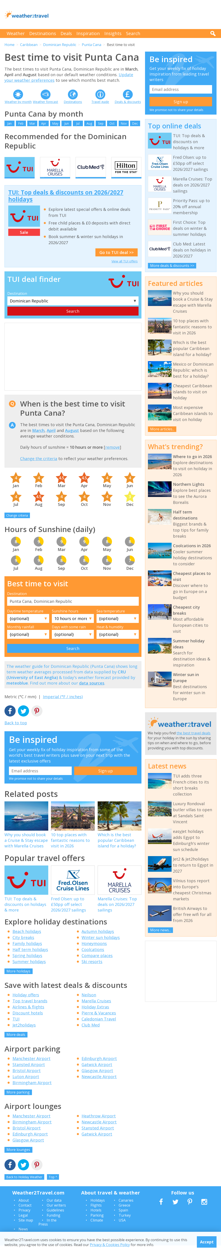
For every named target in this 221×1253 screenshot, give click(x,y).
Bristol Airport (27, 1078)
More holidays (18, 978)
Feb (20, 123)
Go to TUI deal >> (116, 260)
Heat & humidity (110, 634)
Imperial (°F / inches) (63, 704)
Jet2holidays (24, 1032)
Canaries (126, 1207)
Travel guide (100, 102)
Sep (100, 123)
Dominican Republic (59, 44)
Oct (112, 123)
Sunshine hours (65, 618)
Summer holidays (29, 969)
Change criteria (17, 523)
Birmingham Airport (32, 1090)
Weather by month (18, 102)
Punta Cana (91, 44)
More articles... (162, 429)
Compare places (97, 963)
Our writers (56, 1212)
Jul (78, 123)
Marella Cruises (96, 1008)
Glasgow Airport (97, 1078)
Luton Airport (26, 1084)
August (72, 438)
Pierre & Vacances (99, 1020)
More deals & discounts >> (172, 265)
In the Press (47, 1230)
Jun (66, 123)
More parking (18, 1099)
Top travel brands (30, 1008)
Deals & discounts (128, 102)
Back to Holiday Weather (24, 1184)
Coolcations (93, 957)
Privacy (24, 1217)
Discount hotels (28, 1020)
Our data (54, 1207)
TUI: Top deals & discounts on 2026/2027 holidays (65, 203)
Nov (124, 123)
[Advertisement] (135, 14)
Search (133, 33)
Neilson (89, 1002)
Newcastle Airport (99, 1084)
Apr (43, 123)
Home (9, 44)
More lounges (18, 1157)
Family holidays (27, 951)
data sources (91, 691)
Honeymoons (94, 951)
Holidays (98, 1207)
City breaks (23, 945)
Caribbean (29, 44)
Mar (32, 123)
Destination (17, 301)
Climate (97, 1228)
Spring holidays (27, 963)
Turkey (125, 1222)
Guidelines (55, 1217)
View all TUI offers (125, 269)
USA (122, 1228)
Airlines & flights (28, 1014)
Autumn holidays (98, 939)
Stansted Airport (29, 1072)
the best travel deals (193, 733)
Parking (97, 1222)
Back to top (15, 730)
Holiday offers (26, 1002)
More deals (15, 1042)
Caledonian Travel (99, 1026)
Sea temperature (111, 618)
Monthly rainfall (20, 634)
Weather (16, 33)
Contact (25, 1212)
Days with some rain (69, 634)
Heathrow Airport (99, 1123)
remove (112, 455)
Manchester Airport (32, 1066)
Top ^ (53, 1184)
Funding (53, 1222)
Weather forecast (45, 102)
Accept (207, 1242)
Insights (113, 33)
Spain (123, 1217)
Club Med (91, 1032)
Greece (124, 1212)
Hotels (96, 1217)
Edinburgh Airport (99, 1066)
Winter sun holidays (101, 945)
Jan (9, 123)
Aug (89, 123)
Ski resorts (92, 969)
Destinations (42, 33)
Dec (135, 123)
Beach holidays (27, 939)
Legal (23, 1222)
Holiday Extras (95, 1014)
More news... (160, 930)
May (55, 123)
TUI (16, 1026)
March (38, 438)
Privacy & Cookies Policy (110, 1244)
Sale (24, 240)
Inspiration (88, 33)
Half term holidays (30, 957)
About (24, 1207)
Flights (96, 1212)
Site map (26, 1228)
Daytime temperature (25, 618)
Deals (66, 33)
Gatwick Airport (97, 1072)
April (51, 438)
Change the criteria (38, 466)
